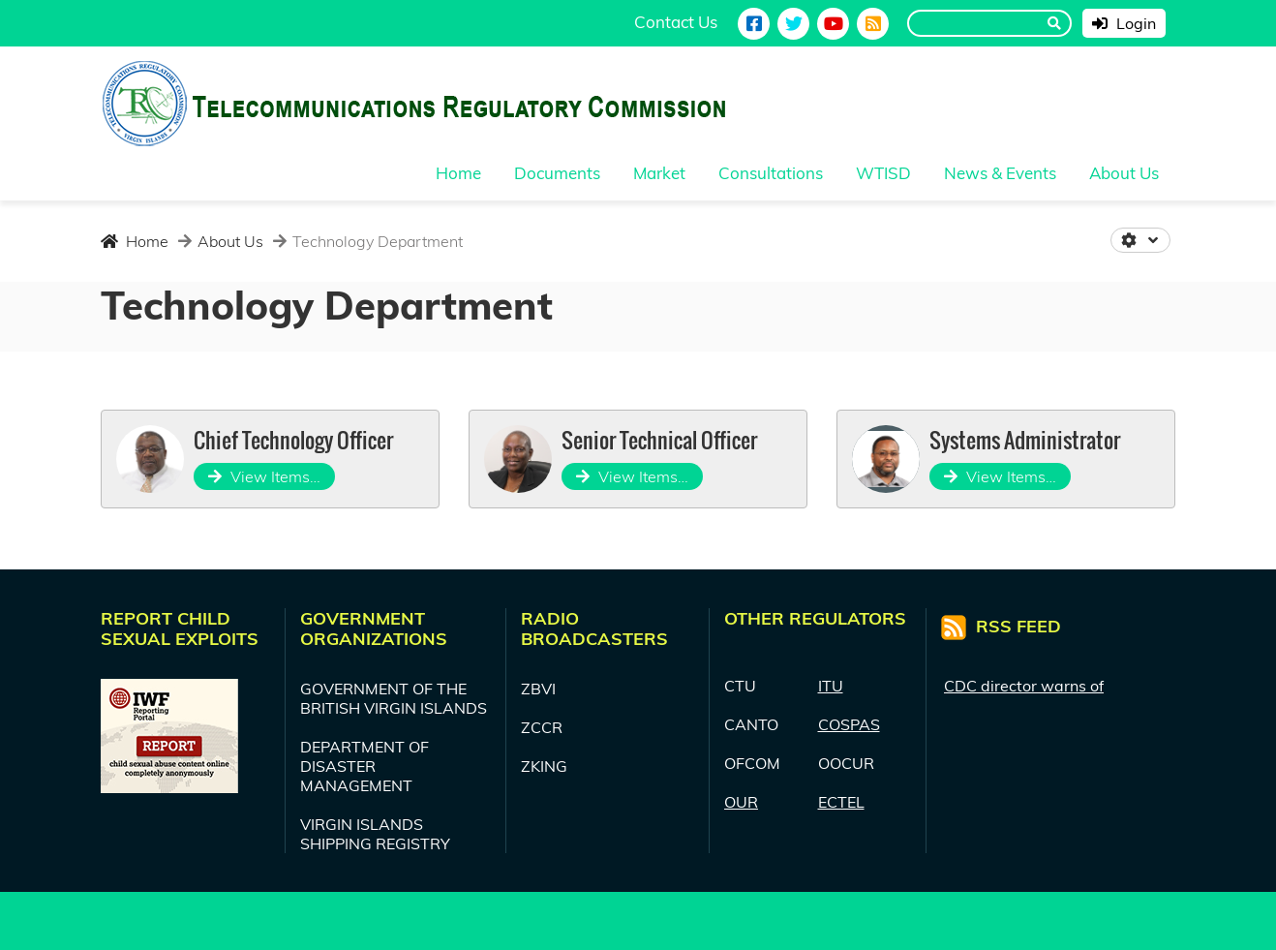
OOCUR (846, 763)
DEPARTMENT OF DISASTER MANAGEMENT (364, 766)
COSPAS (849, 724)
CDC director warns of (1024, 685)
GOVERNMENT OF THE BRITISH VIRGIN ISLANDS (393, 698)
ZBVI (538, 688)
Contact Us (675, 22)
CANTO (751, 724)
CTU (740, 685)
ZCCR (541, 727)
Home (134, 241)
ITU (830, 685)
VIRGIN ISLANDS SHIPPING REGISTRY (375, 833)
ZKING (544, 766)
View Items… (264, 476)
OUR (741, 802)
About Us (228, 241)
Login (1124, 23)
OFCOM (752, 763)
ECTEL (841, 802)
